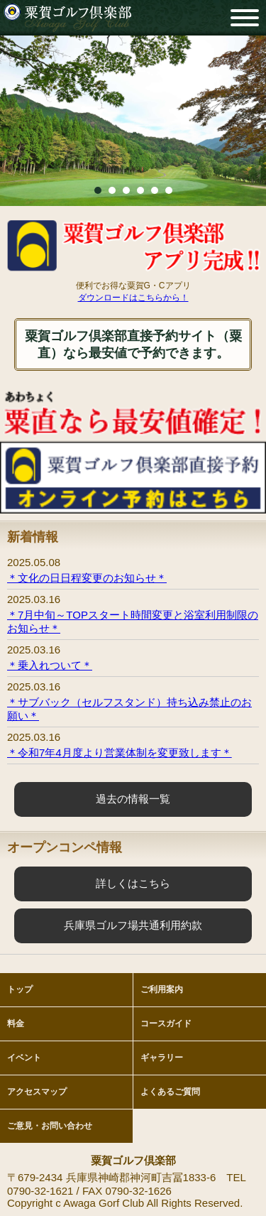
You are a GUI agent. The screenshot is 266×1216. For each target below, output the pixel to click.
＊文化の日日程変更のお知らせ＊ (87, 578)
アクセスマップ (37, 1092)
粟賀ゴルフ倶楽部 (67, 18)
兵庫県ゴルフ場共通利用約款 (133, 925)
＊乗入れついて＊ (49, 665)
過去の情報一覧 (133, 799)
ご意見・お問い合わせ (49, 1126)
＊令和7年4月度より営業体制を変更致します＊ (119, 753)
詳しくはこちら (133, 883)
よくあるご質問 (170, 1092)
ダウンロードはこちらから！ (133, 298)
